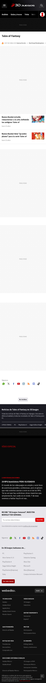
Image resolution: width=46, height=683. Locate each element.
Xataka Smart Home (9, 611)
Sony (4, 574)
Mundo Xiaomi (7, 614)
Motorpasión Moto (30, 633)
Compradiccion (7, 650)
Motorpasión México (30, 670)
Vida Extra (27, 605)
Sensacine (27, 616)
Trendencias (6, 644)
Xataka (4, 602)
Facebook (13, 383)
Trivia (27, 14)
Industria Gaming (30, 558)
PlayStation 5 (22, 425)
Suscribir (40, 520)
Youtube (18, 383)
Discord (33, 383)
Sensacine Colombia (30, 667)
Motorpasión (28, 630)
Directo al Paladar (8, 630)
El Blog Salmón (28, 644)
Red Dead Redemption (36, 43)
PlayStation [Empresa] (10, 570)
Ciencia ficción (21, 43)
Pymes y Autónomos (30, 647)
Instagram (23, 383)
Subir (38, 591)
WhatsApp (3, 383)
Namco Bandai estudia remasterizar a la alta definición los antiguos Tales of (15, 119)
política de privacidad (30, 526)
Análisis (5, 14)
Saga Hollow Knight (36, 425)
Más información (25, 681)
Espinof (26, 619)
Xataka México (7, 661)
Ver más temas (8, 581)
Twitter (8, 383)
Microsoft (27, 566)
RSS (28, 383)
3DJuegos (23, 5)
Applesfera (6, 608)
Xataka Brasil (6, 664)
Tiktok (38, 383)
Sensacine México (30, 664)
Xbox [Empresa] (29, 570)
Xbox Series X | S (8, 558)
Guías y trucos (16, 14)
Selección (35, 14)
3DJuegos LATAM (29, 661)
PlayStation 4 (7, 562)
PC (15, 425)
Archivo (24, 399)
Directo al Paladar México (10, 670)
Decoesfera (6, 647)
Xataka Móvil (6, 605)
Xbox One (27, 562)
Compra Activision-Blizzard (33, 574)
